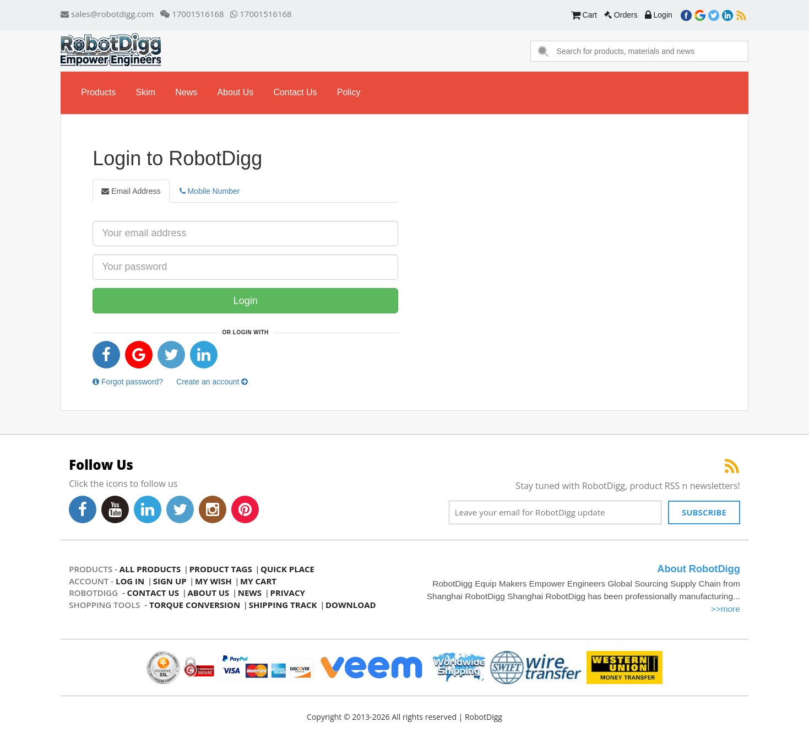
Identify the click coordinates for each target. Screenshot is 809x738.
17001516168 (192, 13)
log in (130, 581)
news (186, 92)
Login (658, 14)
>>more (725, 609)
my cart (258, 581)
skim (145, 92)
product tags (220, 568)
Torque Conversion (194, 604)
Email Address (130, 191)
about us (235, 92)
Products (98, 92)
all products (150, 568)
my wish (213, 581)
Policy (349, 92)
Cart (584, 14)
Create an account (212, 381)
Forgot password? (128, 381)
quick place (287, 568)
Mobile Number (210, 191)
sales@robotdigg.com (107, 13)
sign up (170, 581)
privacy (287, 592)
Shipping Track (283, 604)
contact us (295, 92)
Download (350, 604)
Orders (621, 14)
